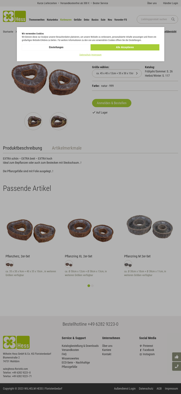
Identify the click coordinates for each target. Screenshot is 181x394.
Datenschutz (85, 54)
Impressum (96, 54)
